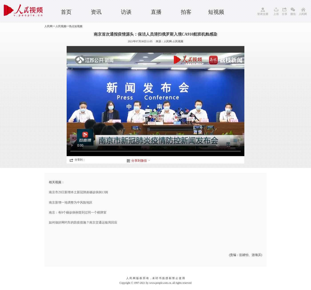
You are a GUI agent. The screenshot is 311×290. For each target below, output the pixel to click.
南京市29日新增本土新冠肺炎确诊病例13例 (78, 192)
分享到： (80, 159)
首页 (66, 12)
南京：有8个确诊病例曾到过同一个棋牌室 (77, 212)
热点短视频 (75, 26)
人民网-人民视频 (173, 41)
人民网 (303, 14)
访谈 (126, 12)
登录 (260, 14)
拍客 (186, 12)
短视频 (216, 12)
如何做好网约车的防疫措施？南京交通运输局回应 (83, 222)
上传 (276, 14)
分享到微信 (140, 160)
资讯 (96, 12)
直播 (156, 12)
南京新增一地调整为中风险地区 (70, 202)
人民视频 (61, 26)
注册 (265, 14)
